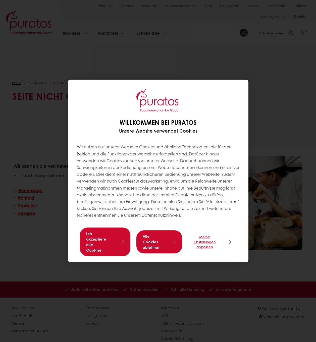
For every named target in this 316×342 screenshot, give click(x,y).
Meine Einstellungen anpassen (205, 242)
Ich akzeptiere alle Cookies (96, 242)
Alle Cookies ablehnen (152, 242)
